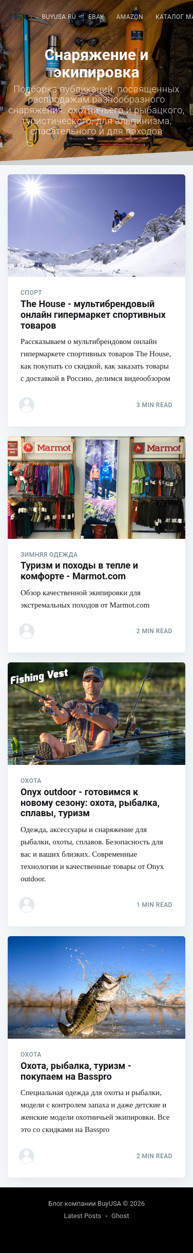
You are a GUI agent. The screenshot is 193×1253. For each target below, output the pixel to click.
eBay (96, 17)
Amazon (129, 17)
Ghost (120, 1216)
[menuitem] (58, 17)
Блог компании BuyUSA (84, 1203)
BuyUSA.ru (59, 17)
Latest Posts (82, 1216)
